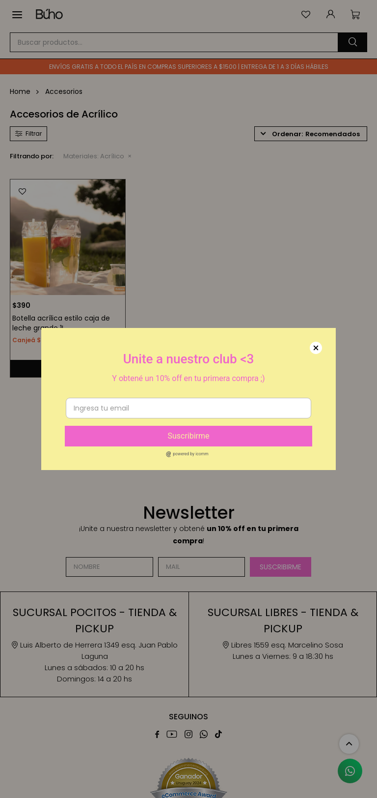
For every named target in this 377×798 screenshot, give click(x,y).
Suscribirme (188, 436)
